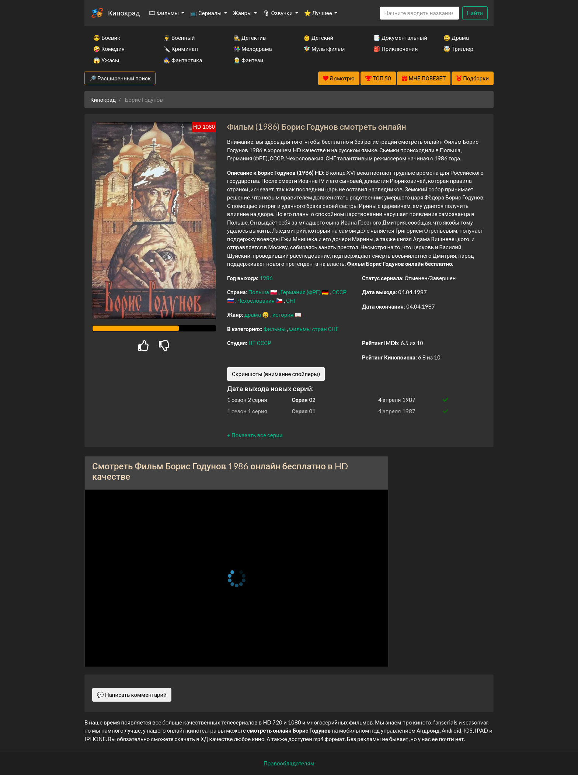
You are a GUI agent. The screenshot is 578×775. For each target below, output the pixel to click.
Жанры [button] (243, 13)
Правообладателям (289, 763)
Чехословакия (256, 300)
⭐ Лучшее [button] (318, 13)
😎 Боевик (106, 37)
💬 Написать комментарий (132, 694)
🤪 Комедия (109, 48)
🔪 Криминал (180, 48)
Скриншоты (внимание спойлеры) (276, 374)
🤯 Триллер (458, 48)
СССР (339, 292)
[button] (254, 435)
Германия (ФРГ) (301, 292)
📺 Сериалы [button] (206, 13)
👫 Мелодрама (252, 48)
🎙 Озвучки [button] (278, 13)
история (283, 314)
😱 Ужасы (106, 60)
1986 (266, 278)
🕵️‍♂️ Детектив (249, 37)
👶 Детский (318, 37)
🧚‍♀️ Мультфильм (324, 48)
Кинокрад (124, 12)
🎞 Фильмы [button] (164, 13)
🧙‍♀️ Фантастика (182, 60)
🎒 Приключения (395, 48)
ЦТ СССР (259, 343)
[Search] (419, 13)
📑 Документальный (398, 37)
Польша (259, 292)
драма (253, 314)
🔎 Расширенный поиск (120, 78)
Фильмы (275, 329)
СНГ (291, 300)
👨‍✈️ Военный (179, 37)
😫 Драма (456, 37)
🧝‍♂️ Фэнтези (248, 60)
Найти (475, 13)
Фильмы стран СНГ (314, 329)
